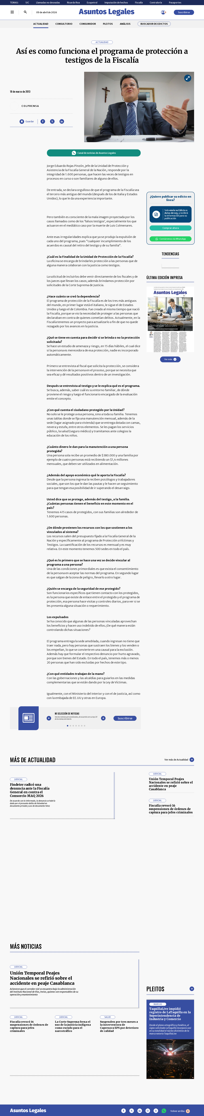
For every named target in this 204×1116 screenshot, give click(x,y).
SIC (27, 2)
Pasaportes (175, 2)
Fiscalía (139, 2)
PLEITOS (108, 23)
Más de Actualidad (32, 759)
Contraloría (156, 2)
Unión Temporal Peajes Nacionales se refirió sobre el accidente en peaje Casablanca (171, 784)
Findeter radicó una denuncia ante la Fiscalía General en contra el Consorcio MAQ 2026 (29, 790)
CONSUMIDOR (87, 23)
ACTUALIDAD (40, 23)
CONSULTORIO (63, 23)
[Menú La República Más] (12, 12)
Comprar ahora (170, 228)
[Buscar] (25, 12)
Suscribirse (184, 12)
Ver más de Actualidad (179, 759)
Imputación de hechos (116, 2)
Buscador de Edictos (154, 23)
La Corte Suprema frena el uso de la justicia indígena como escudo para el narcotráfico (73, 1026)
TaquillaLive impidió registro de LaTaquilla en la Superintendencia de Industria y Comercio (170, 1014)
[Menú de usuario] (163, 12)
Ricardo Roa (73, 2)
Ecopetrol (92, 2)
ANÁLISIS (125, 23)
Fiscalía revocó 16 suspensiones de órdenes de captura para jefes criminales (171, 809)
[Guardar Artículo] (27, 121)
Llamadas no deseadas (48, 2)
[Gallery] (76, 716)
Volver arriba (180, 1111)
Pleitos (155, 988)
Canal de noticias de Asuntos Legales (94, 153)
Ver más (170, 359)
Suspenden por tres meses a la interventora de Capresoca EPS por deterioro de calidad (119, 1026)
